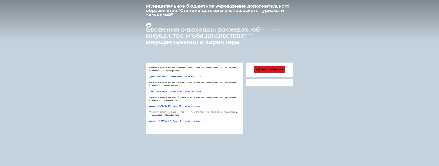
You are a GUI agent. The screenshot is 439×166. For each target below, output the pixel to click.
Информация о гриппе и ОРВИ (207, 34)
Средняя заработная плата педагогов (255, 29)
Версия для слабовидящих (269, 69)
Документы (186, 29)
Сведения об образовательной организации (163, 29)
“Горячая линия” (226, 34)
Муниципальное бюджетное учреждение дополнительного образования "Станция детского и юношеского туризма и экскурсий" (218, 10)
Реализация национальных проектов (226, 29)
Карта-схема (275, 29)
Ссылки (195, 29)
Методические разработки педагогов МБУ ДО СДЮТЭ (166, 34)
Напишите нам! (205, 29)
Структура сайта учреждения (245, 34)
